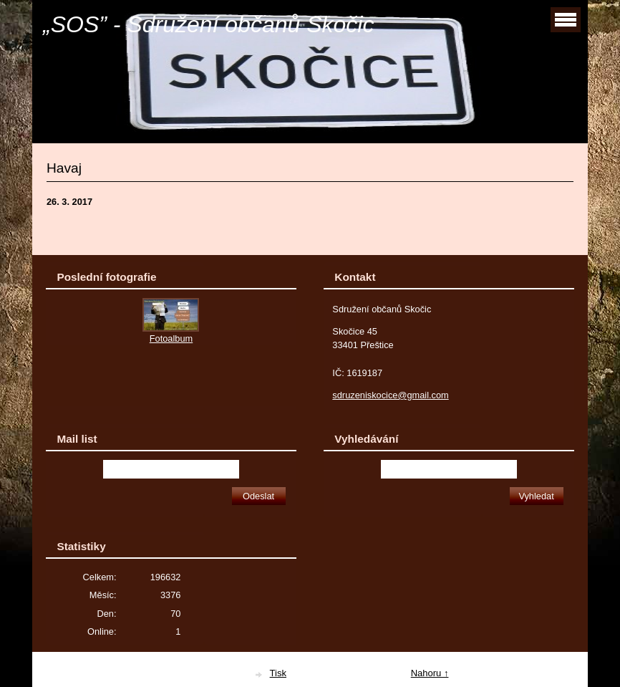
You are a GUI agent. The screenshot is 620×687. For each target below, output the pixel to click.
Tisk (278, 673)
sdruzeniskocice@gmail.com (390, 395)
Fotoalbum (171, 338)
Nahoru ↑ (430, 673)
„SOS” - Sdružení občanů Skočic (208, 24)
